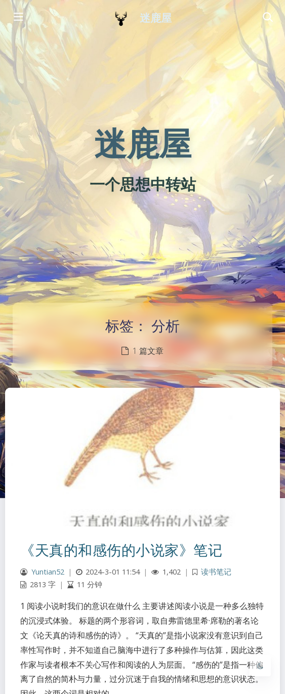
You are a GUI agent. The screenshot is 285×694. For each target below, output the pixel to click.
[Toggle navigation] (267, 17)
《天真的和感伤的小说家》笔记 (121, 549)
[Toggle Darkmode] (260, 665)
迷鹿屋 (156, 18)
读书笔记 (216, 572)
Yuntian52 (47, 572)
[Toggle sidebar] (17, 17)
